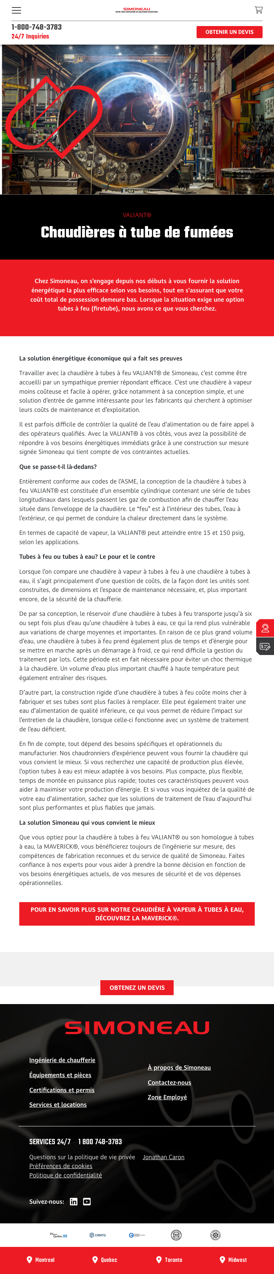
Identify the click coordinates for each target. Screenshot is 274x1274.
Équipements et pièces (60, 1075)
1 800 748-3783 (100, 1142)
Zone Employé (167, 1097)
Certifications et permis (62, 1090)
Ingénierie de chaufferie (62, 1060)
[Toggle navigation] (16, 10)
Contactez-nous (169, 1082)
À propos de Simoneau (179, 1067)
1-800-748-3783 (36, 27)
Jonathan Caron (163, 1157)
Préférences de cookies (60, 1166)
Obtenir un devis (230, 32)
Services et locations (58, 1105)
